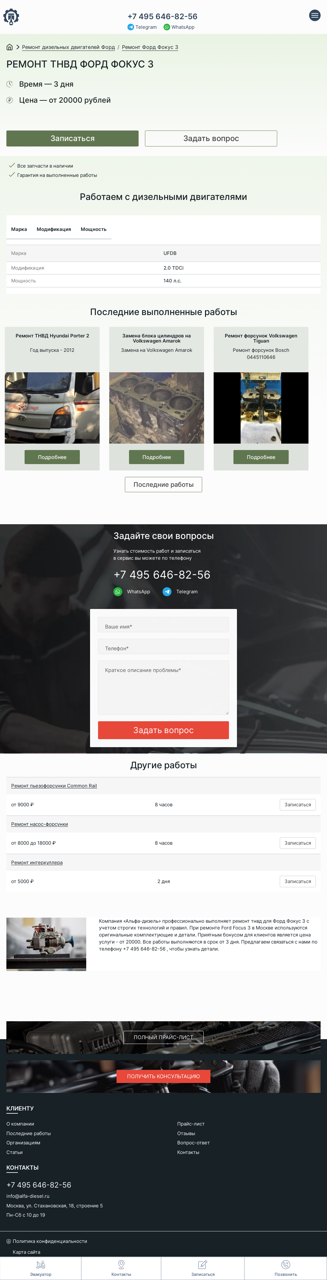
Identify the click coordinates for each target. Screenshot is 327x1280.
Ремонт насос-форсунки (39, 824)
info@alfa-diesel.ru (27, 1196)
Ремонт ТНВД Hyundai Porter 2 (52, 336)
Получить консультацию (163, 1076)
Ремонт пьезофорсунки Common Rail (54, 786)
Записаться (72, 138)
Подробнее (52, 457)
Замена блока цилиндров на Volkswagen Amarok (156, 338)
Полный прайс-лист (163, 1037)
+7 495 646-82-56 (162, 16)
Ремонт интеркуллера (37, 862)
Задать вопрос (211, 138)
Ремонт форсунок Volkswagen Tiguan (261, 338)
